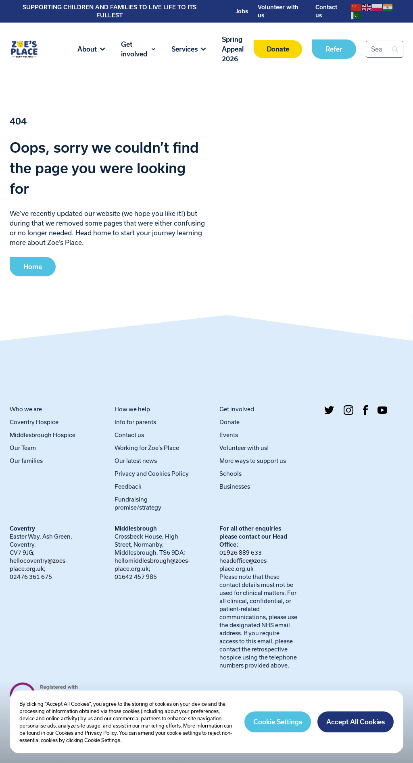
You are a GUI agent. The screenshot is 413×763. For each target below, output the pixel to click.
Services (188, 49)
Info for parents (135, 422)
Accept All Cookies (355, 722)
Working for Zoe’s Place (147, 447)
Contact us (129, 434)
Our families (26, 460)
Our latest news (136, 460)
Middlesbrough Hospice (42, 434)
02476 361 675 (31, 576)
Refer (333, 49)
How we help (132, 409)
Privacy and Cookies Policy (152, 473)
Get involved (138, 49)
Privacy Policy (101, 733)
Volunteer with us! (244, 447)
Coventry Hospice (34, 422)
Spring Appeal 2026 (233, 49)
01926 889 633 (240, 552)
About (91, 49)
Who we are (26, 409)
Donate (278, 49)
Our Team (23, 447)
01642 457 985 (136, 576)
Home (32, 266)
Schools (230, 473)
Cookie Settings (277, 722)
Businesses (234, 486)
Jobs (242, 11)
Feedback (128, 486)
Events (228, 434)
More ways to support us (252, 460)
